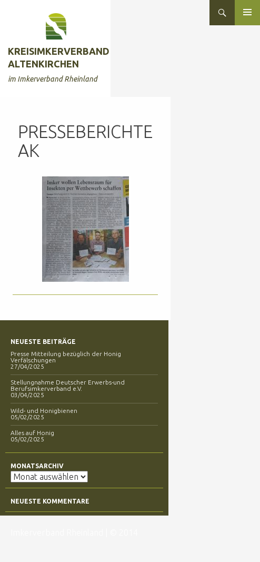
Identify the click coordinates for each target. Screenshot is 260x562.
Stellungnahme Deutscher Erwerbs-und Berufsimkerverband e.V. (68, 385)
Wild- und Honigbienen (44, 410)
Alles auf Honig (32, 432)
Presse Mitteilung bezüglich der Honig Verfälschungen (66, 356)
